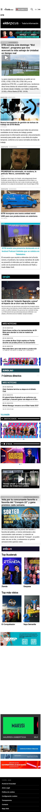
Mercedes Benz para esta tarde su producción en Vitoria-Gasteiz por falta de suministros (20, 350)
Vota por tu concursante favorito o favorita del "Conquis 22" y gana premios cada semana (19, 502)
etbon (9, 444)
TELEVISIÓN (5, 415)
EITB (2, 15)
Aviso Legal (6, 788)
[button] (37, 288)
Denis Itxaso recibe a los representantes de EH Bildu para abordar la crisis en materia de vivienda (20, 332)
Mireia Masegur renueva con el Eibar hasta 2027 (20, 406)
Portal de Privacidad (9, 784)
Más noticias (9, 323)
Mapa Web (5, 808)
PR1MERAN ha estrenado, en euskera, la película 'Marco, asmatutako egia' (18, 172)
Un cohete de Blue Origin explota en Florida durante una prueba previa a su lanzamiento (19, 342)
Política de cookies (8, 792)
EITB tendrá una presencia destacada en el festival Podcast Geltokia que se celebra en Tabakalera (20, 251)
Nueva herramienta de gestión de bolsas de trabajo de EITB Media (19, 124)
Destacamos (10, 419)
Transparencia (7, 800)
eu (36, 9)
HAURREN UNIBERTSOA (14, 737)
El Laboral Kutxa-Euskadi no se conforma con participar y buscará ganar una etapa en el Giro (20, 398)
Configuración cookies (9, 796)
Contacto (5, 804)
